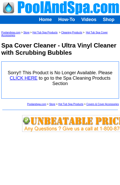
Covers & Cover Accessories (102, 104)
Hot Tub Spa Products (45, 32)
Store (26, 32)
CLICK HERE (24, 78)
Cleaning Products (71, 32)
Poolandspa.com (11, 32)
